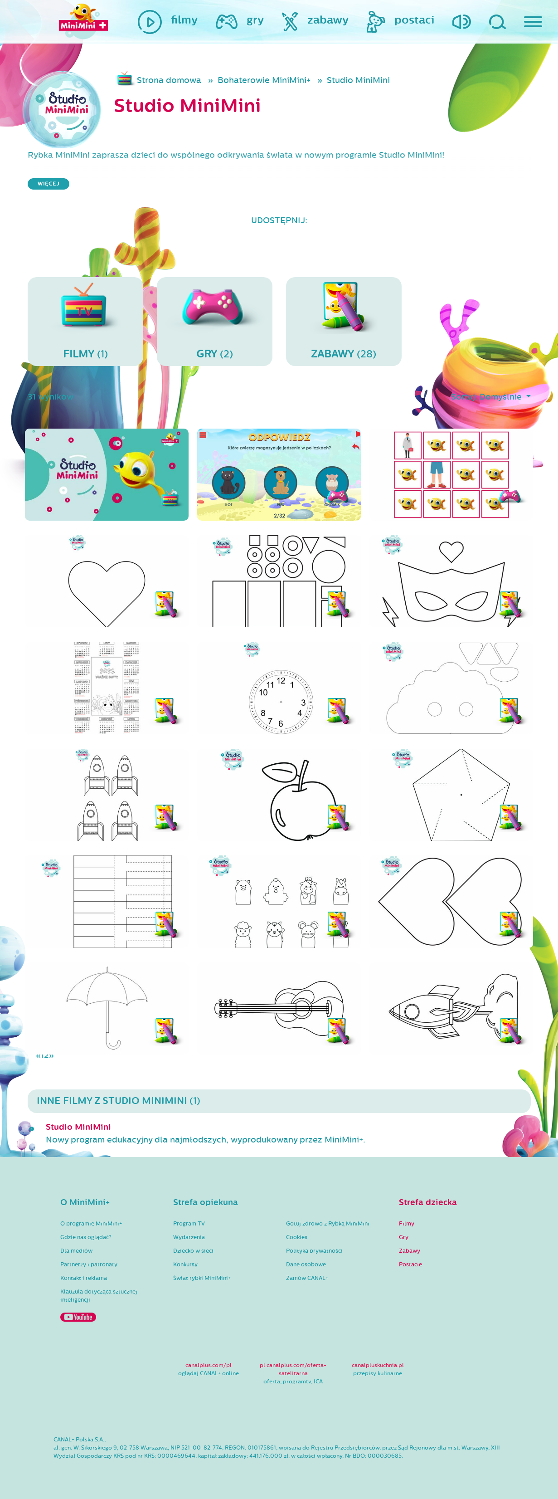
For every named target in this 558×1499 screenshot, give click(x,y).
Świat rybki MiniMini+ (202, 1278)
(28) (344, 321)
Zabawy (409, 1251)
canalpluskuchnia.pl (378, 1365)
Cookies (296, 1237)
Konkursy (185, 1264)
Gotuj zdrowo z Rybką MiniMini (327, 1223)
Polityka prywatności (314, 1251)
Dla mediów (76, 1251)
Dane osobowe (306, 1264)
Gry (403, 1237)
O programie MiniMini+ (91, 1223)
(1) (85, 321)
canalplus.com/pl (208, 1365)
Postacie (410, 1264)
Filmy (406, 1223)
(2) (215, 321)
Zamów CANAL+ (307, 1278)
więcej (48, 184)
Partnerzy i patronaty (88, 1264)
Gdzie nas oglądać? (86, 1237)
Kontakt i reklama (83, 1278)
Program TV (189, 1223)
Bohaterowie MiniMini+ (264, 80)
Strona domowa (169, 80)
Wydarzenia (189, 1237)
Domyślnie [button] (502, 397)
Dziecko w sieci (193, 1251)
